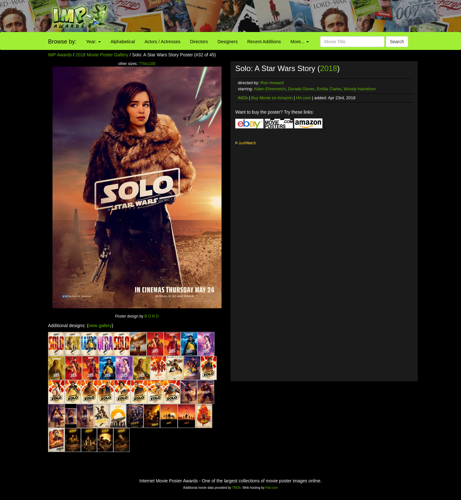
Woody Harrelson (360, 88)
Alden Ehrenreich (270, 88)
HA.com (303, 97)
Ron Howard (272, 82)
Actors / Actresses (162, 41)
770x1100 (147, 63)
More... (300, 41)
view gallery (100, 325)
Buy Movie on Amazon (272, 97)
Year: (93, 41)
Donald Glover (301, 88)
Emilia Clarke (329, 88)
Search (397, 41)
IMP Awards (60, 54)
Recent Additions (264, 41)
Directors (199, 41)
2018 (328, 68)
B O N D (151, 316)
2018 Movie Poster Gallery (102, 54)
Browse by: (62, 41)
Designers (227, 41)
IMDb (243, 97)
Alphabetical (122, 41)
